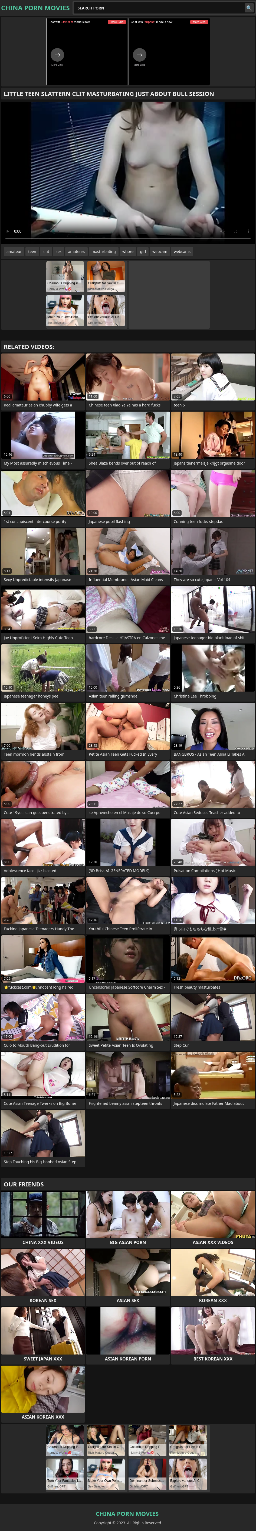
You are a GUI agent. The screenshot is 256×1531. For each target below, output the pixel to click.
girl (143, 251)
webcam (159, 251)
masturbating (103, 251)
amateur (14, 251)
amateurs (76, 251)
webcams (182, 251)
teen (32, 251)
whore (128, 251)
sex (59, 251)
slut (46, 251)
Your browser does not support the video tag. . (128, 173)
